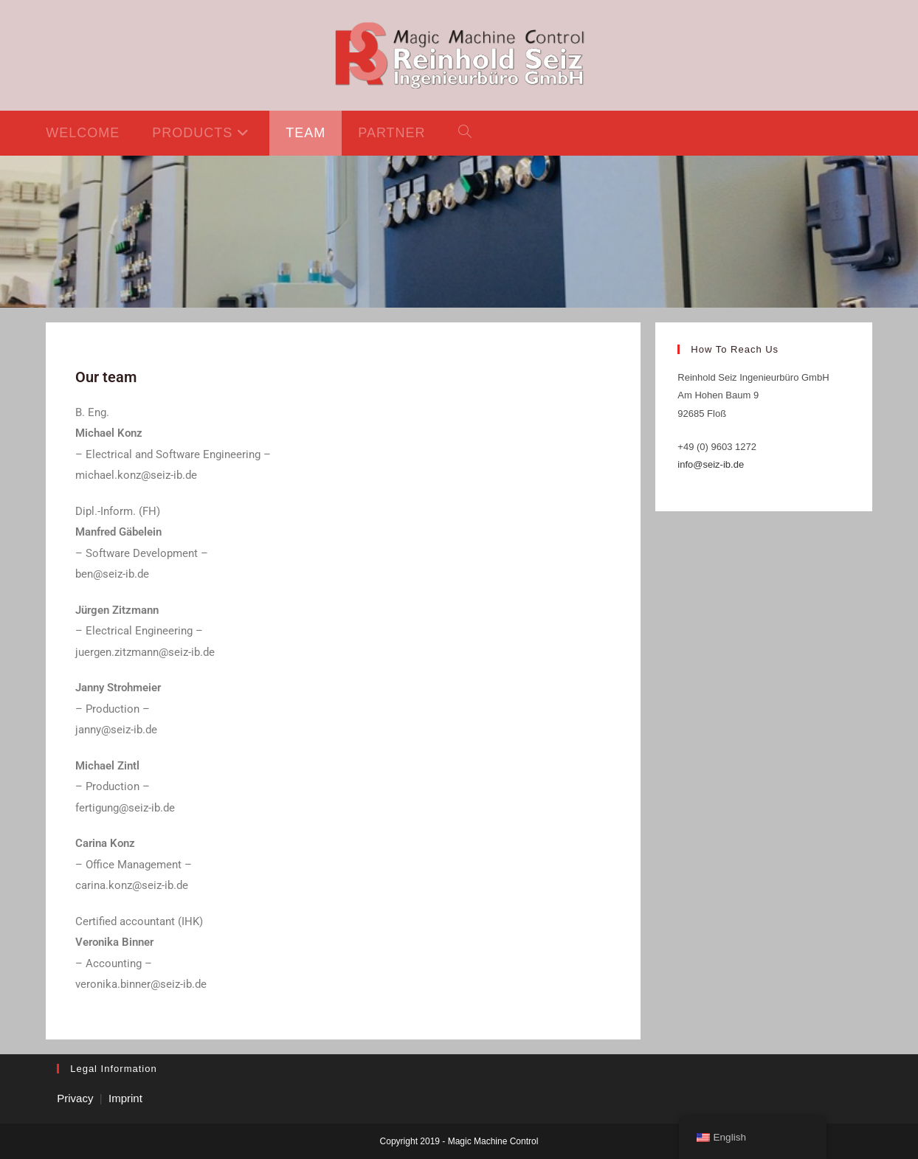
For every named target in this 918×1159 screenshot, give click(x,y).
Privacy (75, 1098)
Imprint (125, 1098)
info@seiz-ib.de (710, 464)
